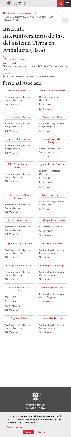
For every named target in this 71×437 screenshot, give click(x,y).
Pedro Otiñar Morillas (52, 243)
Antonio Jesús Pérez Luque (52, 265)
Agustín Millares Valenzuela (52, 164)
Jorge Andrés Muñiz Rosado (19, 243)
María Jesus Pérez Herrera (18, 265)
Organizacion (24, 13)
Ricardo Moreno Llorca (19, 220)
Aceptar (28, 432)
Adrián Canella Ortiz (52, 116)
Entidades (35, 13)
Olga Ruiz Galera (19, 318)
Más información (14, 426)
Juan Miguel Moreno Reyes (52, 220)
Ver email (13, 104)
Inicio (4, 13)
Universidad (12, 13)
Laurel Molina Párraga (52, 195)
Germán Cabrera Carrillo (18, 116)
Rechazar (42, 432)
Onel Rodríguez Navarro (52, 287)
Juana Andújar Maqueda (19, 90)
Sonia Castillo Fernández (18, 139)
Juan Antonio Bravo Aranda (52, 90)
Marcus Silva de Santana (52, 318)
